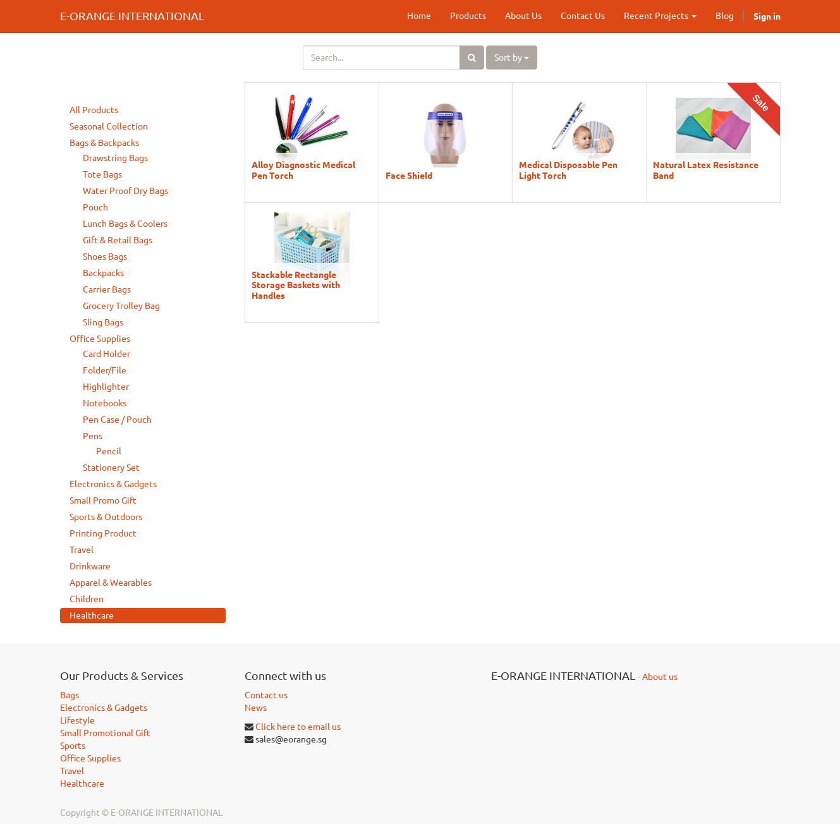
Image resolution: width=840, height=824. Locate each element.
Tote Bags (102, 174)
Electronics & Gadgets (113, 484)
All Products (94, 110)
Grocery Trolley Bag (121, 306)
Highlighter (106, 387)
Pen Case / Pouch (117, 420)
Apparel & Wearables (111, 583)
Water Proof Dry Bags (125, 191)
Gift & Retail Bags (117, 240)
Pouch (95, 207)
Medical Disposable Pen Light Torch (568, 169)
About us (660, 677)
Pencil (108, 451)
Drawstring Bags (115, 158)
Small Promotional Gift (105, 733)
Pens (92, 436)
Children (87, 599)
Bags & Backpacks (104, 143)
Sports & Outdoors (106, 517)
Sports (72, 746)
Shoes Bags (105, 256)
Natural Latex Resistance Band (705, 169)
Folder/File (104, 370)
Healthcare (92, 615)
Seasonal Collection (109, 126)
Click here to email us (298, 727)
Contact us (266, 695)
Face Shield (409, 175)
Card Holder (106, 354)
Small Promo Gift (103, 500)
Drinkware (90, 566)
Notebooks (104, 403)
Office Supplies (100, 339)
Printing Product (103, 533)
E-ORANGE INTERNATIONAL (132, 15)
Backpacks (103, 273)
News (256, 708)
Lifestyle (77, 720)
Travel (82, 550)
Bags (69, 695)
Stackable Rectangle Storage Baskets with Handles (296, 285)
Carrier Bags (107, 289)
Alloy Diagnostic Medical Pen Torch (303, 169)
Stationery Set (111, 468)
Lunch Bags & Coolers (125, 224)
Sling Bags (103, 322)
